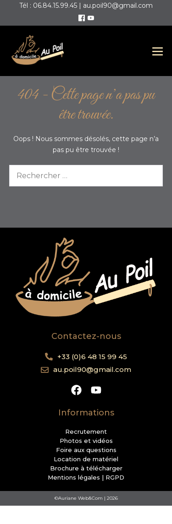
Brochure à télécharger (86, 468)
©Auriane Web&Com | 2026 (86, 498)
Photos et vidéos (86, 440)
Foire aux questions (86, 449)
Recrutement (86, 431)
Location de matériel (86, 459)
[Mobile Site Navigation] (157, 51)
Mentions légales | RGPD (86, 477)
